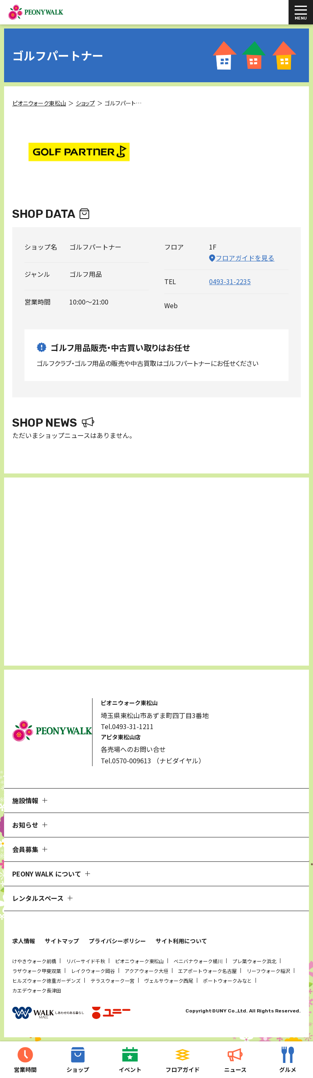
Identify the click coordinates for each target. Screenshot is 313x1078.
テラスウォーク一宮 (112, 980)
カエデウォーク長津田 (36, 990)
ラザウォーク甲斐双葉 (36, 970)
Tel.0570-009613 (126, 760)
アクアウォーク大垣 (146, 970)
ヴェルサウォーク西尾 (168, 980)
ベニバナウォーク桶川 (198, 960)
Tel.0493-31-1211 (127, 726)
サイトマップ (62, 941)
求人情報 (23, 941)
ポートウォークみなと (227, 980)
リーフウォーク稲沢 (268, 970)
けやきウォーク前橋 (34, 960)
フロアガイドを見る (245, 258)
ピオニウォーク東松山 (139, 960)
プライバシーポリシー (117, 941)
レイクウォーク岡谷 (93, 970)
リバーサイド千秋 (85, 960)
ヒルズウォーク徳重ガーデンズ (46, 980)
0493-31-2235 (230, 281)
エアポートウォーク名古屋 (207, 970)
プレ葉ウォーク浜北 (254, 960)
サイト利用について (181, 941)
